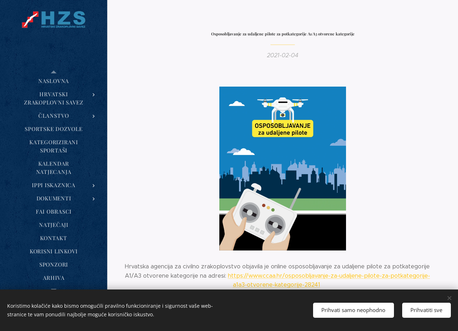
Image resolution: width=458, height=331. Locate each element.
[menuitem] (53, 81)
